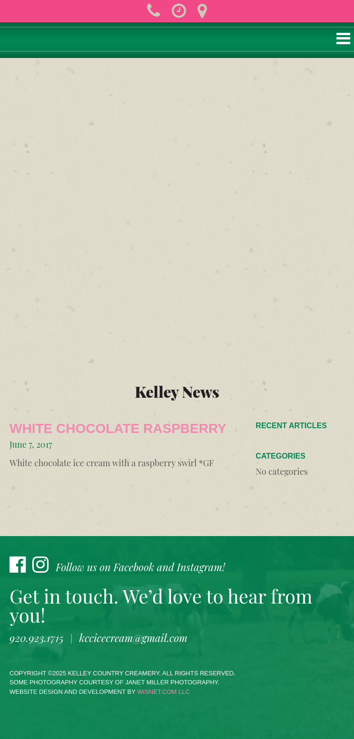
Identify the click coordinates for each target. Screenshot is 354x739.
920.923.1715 (37, 638)
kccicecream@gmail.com (133, 638)
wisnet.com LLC (163, 691)
